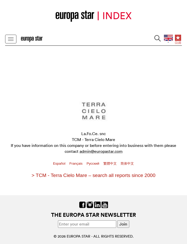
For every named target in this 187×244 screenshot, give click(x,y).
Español (59, 163)
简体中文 (127, 163)
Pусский (93, 163)
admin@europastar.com (101, 151)
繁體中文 (110, 163)
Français (77, 163)
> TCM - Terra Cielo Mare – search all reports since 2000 (93, 175)
